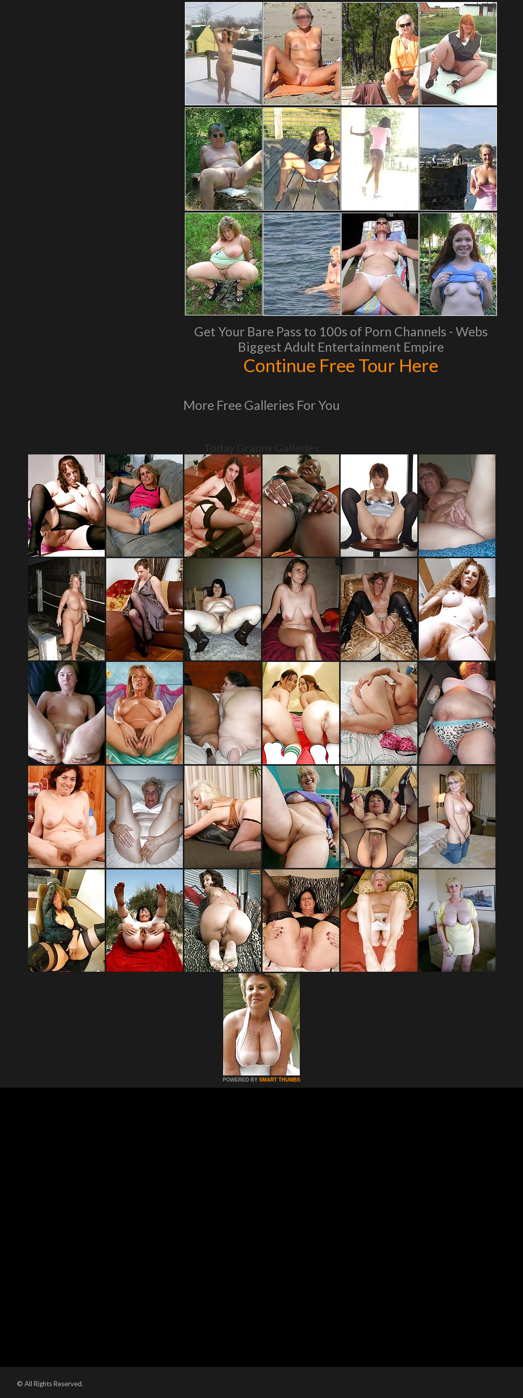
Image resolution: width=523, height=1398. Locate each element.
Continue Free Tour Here (340, 365)
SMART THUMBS (279, 1080)
